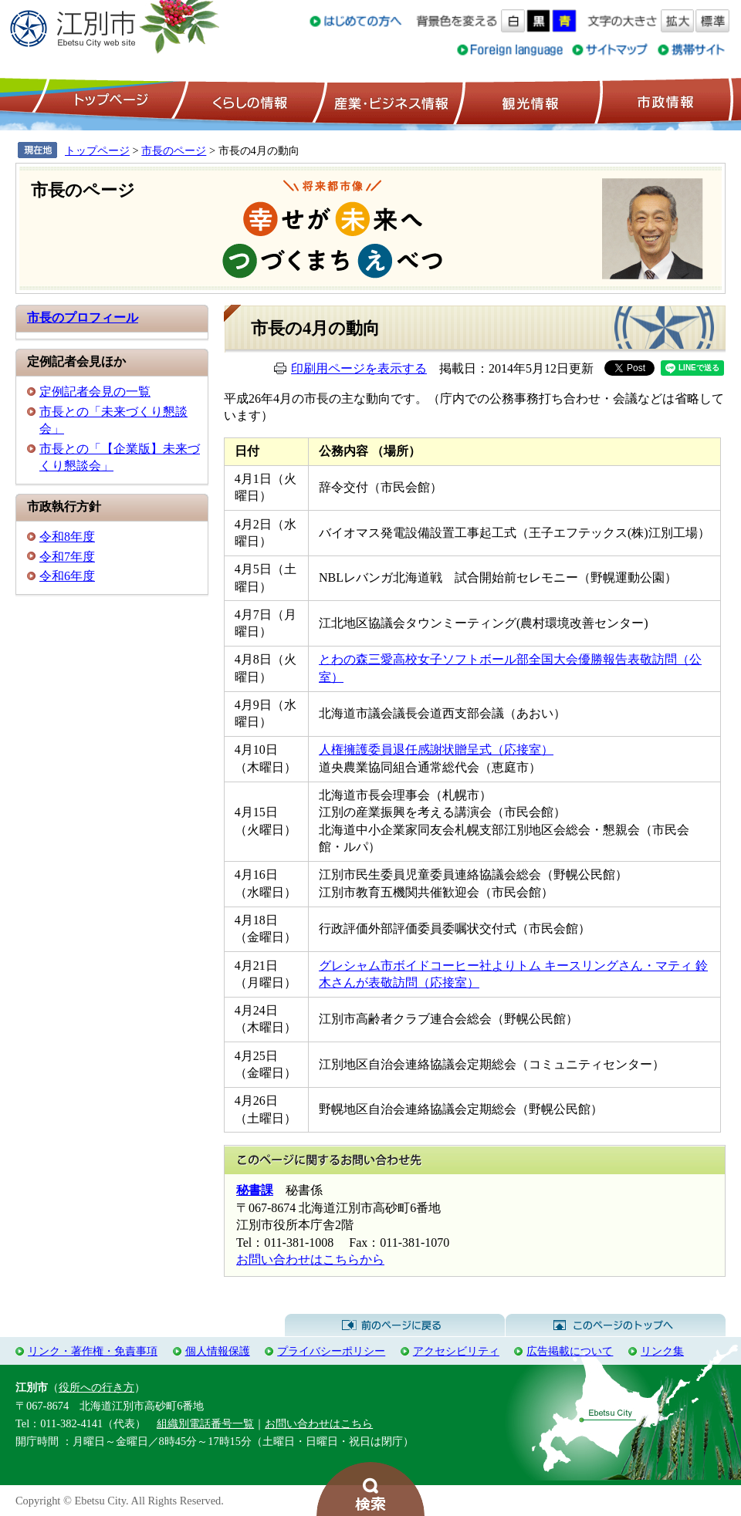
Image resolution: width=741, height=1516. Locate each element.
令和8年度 (67, 536)
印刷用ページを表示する (359, 368)
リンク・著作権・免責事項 (92, 1351)
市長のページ (173, 150)
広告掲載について (569, 1351)
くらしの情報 (248, 101)
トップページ (109, 101)
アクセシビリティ (456, 1351)
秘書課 (254, 1190)
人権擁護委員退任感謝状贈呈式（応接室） (436, 749)
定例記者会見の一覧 (95, 391)
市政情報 (663, 101)
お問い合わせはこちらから (310, 1259)
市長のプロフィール (82, 317)
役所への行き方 (96, 1387)
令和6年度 (67, 575)
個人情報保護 (217, 1351)
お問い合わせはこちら (319, 1423)
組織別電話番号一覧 (205, 1423)
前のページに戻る (395, 1325)
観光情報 (528, 101)
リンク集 (662, 1351)
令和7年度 (67, 556)
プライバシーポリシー (331, 1351)
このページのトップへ (616, 1325)
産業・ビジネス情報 (388, 101)
